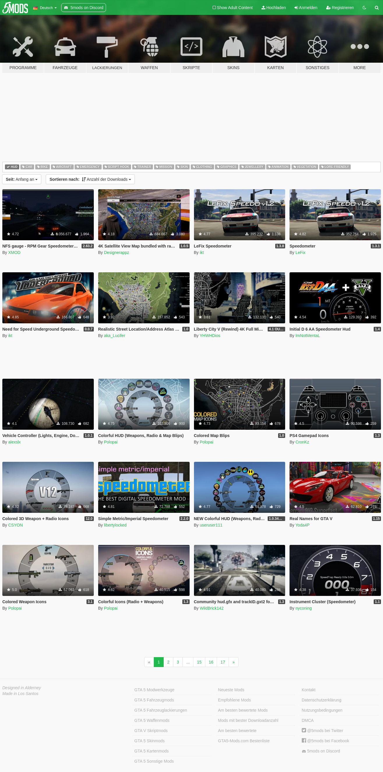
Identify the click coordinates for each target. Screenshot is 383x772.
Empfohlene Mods (234, 700)
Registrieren (340, 7)
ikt (202, 252)
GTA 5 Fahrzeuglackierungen (160, 710)
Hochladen (274, 7)
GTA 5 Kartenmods (151, 751)
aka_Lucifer (114, 335)
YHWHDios (210, 335)
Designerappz (116, 252)
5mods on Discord (321, 751)
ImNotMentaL (307, 335)
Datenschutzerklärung (321, 700)
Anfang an (22, 179)
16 (211, 662)
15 (199, 662)
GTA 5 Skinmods (149, 740)
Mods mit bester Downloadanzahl (248, 720)
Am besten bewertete (237, 730)
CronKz (302, 442)
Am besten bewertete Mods (243, 710)
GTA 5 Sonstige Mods (154, 761)
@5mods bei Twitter (322, 730)
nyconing (303, 608)
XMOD (14, 252)
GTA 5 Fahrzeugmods (154, 700)
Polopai (111, 442)
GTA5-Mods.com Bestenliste (244, 740)
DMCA (308, 720)
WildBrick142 (212, 608)
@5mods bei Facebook (325, 740)
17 (222, 662)
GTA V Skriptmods (150, 730)
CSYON (15, 525)
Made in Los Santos (20, 693)
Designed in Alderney (21, 687)
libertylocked (115, 525)
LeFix (300, 252)
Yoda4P (302, 525)
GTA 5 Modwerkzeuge (154, 689)
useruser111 (211, 525)
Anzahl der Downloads (90, 179)
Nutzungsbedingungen (322, 710)
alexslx (14, 442)
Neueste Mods (231, 689)
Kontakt (308, 689)
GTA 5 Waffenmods (151, 720)
